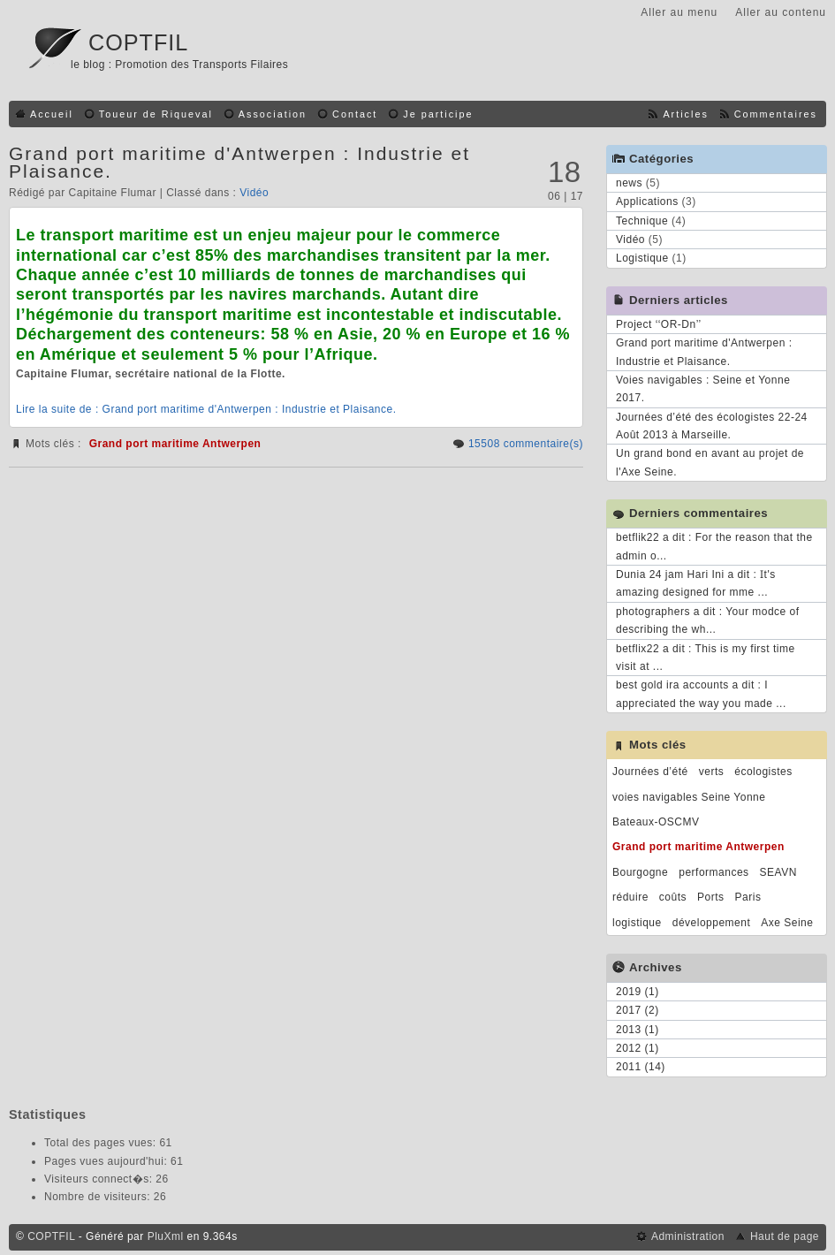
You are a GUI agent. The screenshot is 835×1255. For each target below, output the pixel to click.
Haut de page (784, 1236)
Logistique (642, 258)
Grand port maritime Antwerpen (175, 443)
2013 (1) (637, 1029)
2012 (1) (637, 1048)
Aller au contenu (780, 12)
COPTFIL (138, 42)
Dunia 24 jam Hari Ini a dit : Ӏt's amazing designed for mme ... (696, 583)
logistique (637, 923)
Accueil (51, 114)
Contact (354, 114)
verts (712, 771)
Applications (647, 201)
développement (711, 923)
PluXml (166, 1236)
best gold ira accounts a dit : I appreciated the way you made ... (701, 694)
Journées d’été (650, 771)
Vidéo (254, 192)
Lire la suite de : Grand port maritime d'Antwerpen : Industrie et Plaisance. (206, 409)
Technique (642, 221)
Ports (711, 897)
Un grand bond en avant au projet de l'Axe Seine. (710, 462)
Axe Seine (787, 923)
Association (273, 114)
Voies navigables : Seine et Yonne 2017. (703, 389)
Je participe (438, 114)
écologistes (763, 771)
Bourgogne (640, 872)
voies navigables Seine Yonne (688, 797)
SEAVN (778, 872)
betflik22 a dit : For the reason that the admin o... (714, 546)
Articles (685, 114)
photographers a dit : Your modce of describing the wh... (708, 620)
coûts (673, 897)
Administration (688, 1236)
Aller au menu (679, 12)
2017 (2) (637, 1010)
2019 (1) (637, 991)
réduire (630, 897)
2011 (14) (640, 1067)
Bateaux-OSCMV (656, 822)
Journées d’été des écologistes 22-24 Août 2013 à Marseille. (712, 426)
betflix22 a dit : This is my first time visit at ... (705, 658)
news (629, 183)
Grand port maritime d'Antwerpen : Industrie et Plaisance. (239, 162)
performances (713, 872)
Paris (748, 897)
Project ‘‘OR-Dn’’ (659, 324)
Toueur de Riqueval (156, 114)
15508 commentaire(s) (525, 443)
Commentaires (775, 114)
